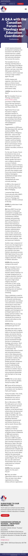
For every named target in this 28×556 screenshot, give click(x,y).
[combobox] (7, 1)
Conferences (14, 39)
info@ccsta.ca (5, 540)
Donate (20, 3)
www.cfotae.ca (9, 99)
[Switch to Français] (4, 4)
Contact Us (12, 3)
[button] (25, 9)
